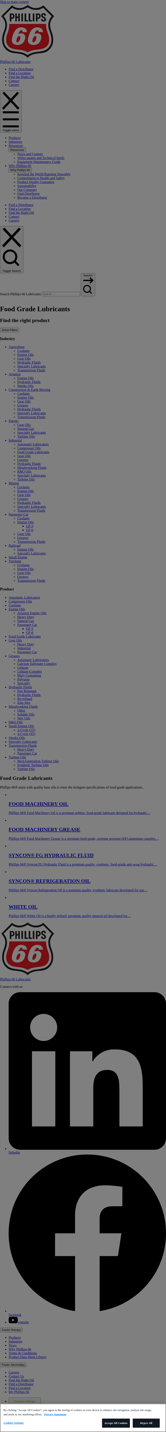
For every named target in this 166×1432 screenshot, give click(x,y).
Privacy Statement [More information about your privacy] (55, 1414)
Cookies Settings (13, 1422)
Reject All (146, 1423)
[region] (83, 1418)
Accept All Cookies (116, 1423)
